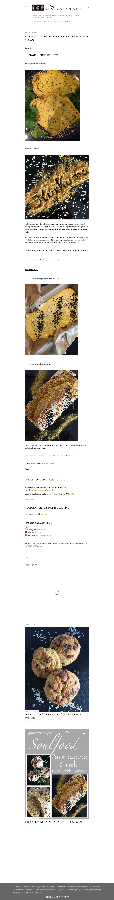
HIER (57, 260)
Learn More (53, 897)
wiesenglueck (41, 530)
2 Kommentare (35, 722)
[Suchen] (87, 6)
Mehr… (68, 21)
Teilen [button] (26, 557)
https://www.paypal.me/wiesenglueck (43, 490)
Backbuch (58, 21)
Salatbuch (48, 21)
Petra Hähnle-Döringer (43, 535)
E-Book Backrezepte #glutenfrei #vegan (53, 822)
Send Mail (71, 494)
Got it (65, 897)
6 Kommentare (35, 826)
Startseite (36, 21)
